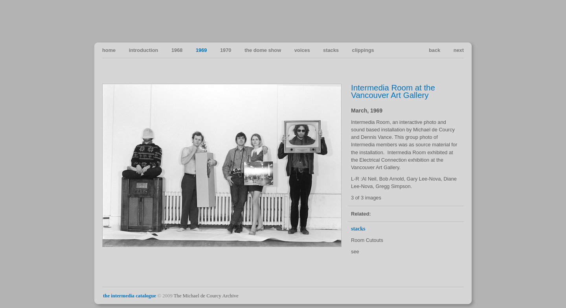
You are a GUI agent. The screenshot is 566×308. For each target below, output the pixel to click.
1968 (176, 50)
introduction (143, 50)
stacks (331, 50)
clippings (363, 50)
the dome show (262, 50)
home (109, 50)
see (355, 252)
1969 (201, 50)
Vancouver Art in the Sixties (457, 21)
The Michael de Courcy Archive (206, 296)
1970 (225, 50)
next (459, 50)
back (434, 50)
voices (302, 50)
